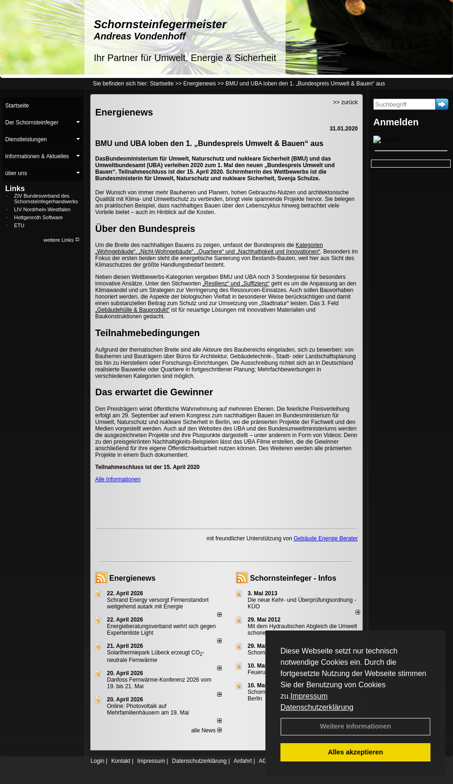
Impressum (308, 696)
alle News (206, 730)
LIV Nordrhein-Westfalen (42, 209)
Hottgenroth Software (38, 217)
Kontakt (120, 761)
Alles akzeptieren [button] (355, 752)
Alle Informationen (118, 479)
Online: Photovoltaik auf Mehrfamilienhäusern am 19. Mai (148, 709)
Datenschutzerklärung (317, 707)
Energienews (132, 578)
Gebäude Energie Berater (326, 538)
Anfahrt (243, 761)
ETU (19, 225)
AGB (265, 761)
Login (97, 761)
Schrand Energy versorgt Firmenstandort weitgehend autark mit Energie (158, 603)
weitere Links (62, 240)
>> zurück (345, 102)
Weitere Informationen (355, 726)
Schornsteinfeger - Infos (293, 578)
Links (15, 188)
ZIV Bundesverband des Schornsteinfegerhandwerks (46, 198)
